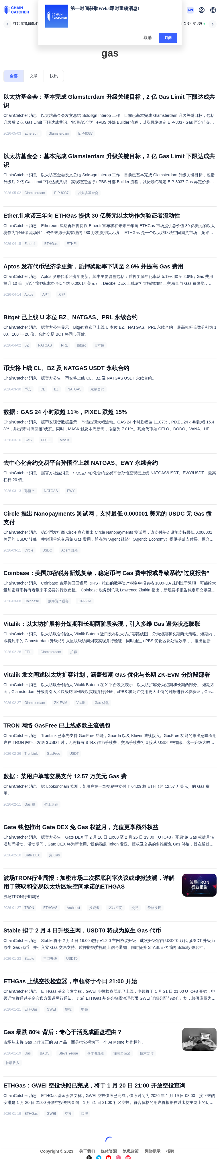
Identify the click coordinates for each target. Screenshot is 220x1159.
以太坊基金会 (88, 193)
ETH (27, 652)
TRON (29, 908)
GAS (28, 440)
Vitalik (81, 703)
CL (42, 389)
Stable (29, 959)
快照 (84, 1114)
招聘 (170, 1151)
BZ (26, 345)
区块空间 (115, 908)
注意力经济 (122, 1053)
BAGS (44, 1053)
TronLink (31, 754)
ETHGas (51, 244)
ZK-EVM (60, 703)
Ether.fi (29, 244)
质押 (61, 295)
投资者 (94, 908)
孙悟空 (29, 491)
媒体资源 (109, 1151)
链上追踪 (51, 804)
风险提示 (152, 1151)
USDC (47, 550)
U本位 (99, 345)
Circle (28, 550)
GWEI (51, 1009)
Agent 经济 (69, 550)
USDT (74, 754)
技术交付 (147, 1053)
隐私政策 (131, 1151)
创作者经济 (95, 1053)
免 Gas (54, 855)
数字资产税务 (58, 601)
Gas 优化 (102, 703)
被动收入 (12, 1063)
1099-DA (84, 601)
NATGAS (45, 345)
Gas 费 (29, 804)
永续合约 (97, 389)
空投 (68, 1009)
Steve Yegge (68, 1053)
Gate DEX (32, 855)
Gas (27, 1053)
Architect (73, 908)
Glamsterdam (58, 133)
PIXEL (46, 440)
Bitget (81, 345)
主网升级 (50, 959)
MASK (65, 440)
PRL (64, 345)
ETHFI (72, 244)
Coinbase (31, 601)
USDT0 (71, 959)
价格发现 (154, 908)
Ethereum (31, 133)
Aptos (28, 295)
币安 (27, 389)
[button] (213, 10)
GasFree (53, 754)
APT (45, 295)
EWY (71, 491)
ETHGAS (50, 908)
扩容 (73, 652)
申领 (84, 1009)
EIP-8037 (85, 133)
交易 (134, 908)
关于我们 (87, 1151)
